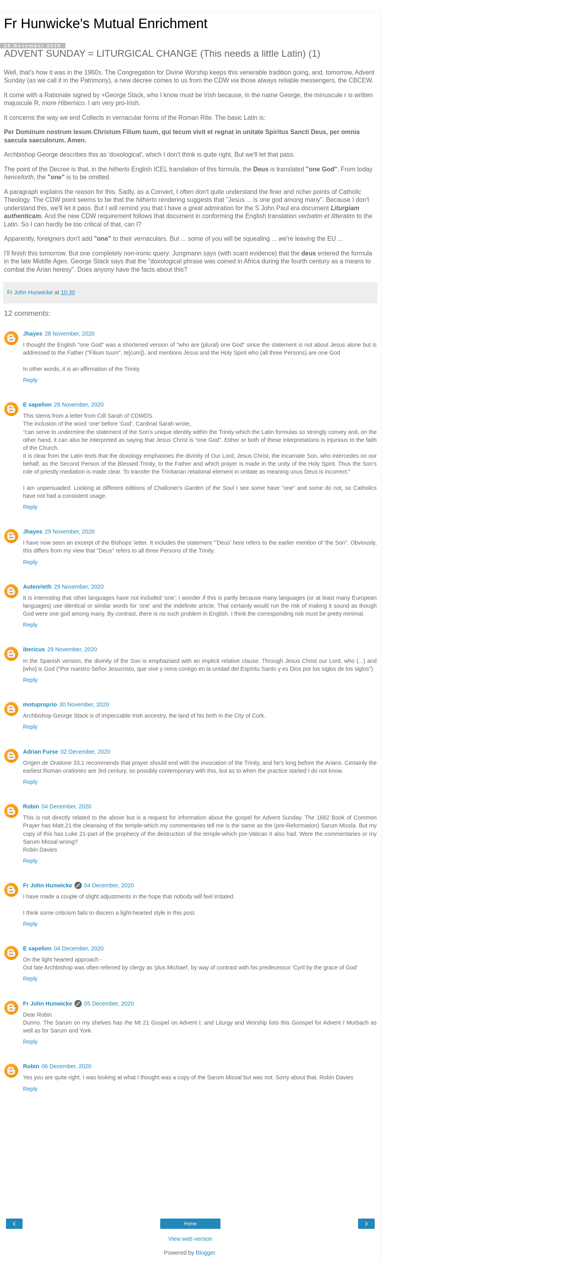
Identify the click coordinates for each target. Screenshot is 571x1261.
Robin (31, 806)
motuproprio (40, 704)
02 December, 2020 (86, 752)
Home (190, 1223)
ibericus (34, 649)
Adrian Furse (40, 752)
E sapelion (37, 404)
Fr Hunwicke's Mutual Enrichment (105, 23)
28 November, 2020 (70, 333)
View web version (190, 1239)
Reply (30, 380)
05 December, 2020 (109, 1003)
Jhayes (32, 333)
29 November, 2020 (70, 531)
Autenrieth (37, 586)
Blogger (205, 1252)
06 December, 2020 (67, 1066)
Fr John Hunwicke (47, 885)
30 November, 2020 (84, 704)
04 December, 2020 (67, 806)
